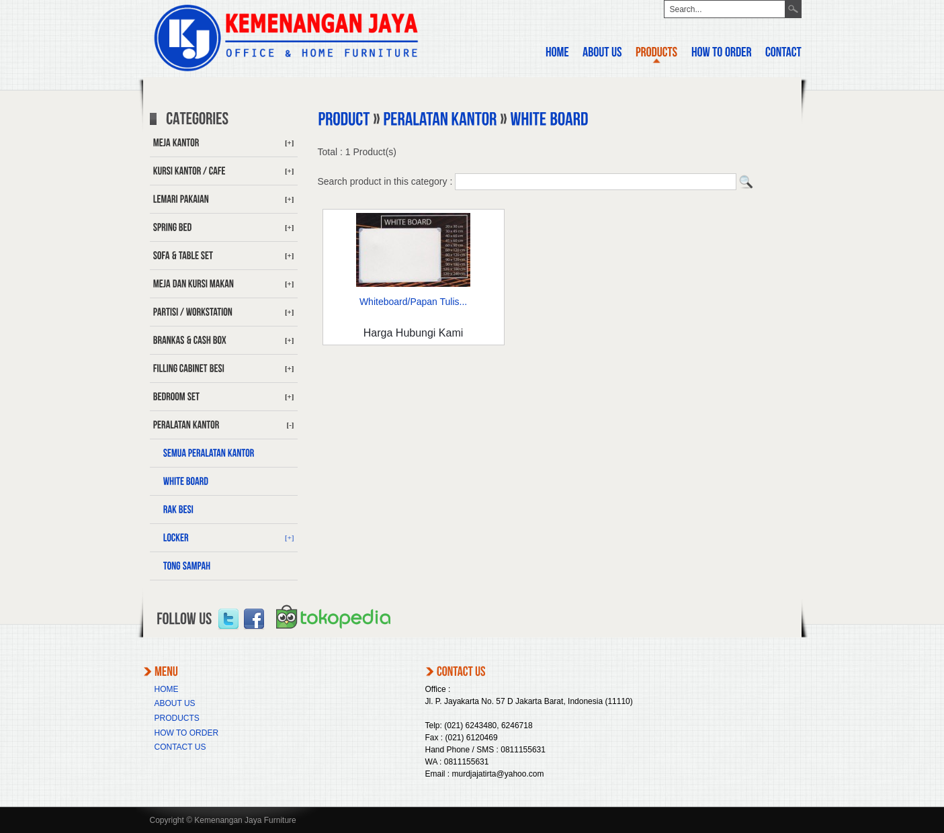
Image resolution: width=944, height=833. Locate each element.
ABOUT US (175, 703)
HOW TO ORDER (187, 733)
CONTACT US (180, 747)
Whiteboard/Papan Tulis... (413, 301)
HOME (167, 689)
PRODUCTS (177, 718)
